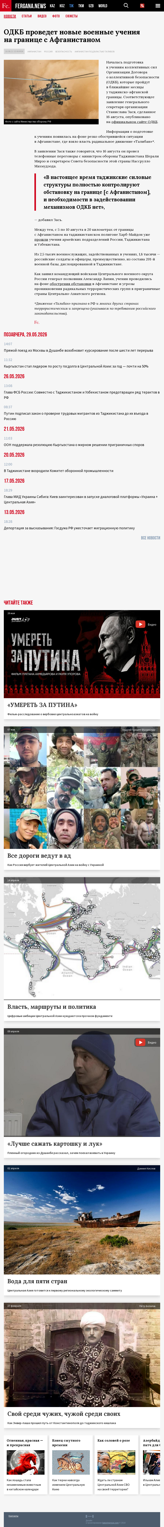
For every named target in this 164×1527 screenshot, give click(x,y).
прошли (41, 239)
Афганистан (34, 51)
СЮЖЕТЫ (72, 16)
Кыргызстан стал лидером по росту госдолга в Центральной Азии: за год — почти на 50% (76, 366)
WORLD (102, 5)
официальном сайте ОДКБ (134, 122)
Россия (48, 51)
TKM (81, 5)
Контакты (13, 1515)
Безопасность (63, 51)
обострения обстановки (70, 284)
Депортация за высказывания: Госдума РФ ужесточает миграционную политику (69, 528)
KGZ (62, 5)
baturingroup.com (110, 1523)
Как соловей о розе (113, 1440)
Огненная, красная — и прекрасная (25, 1442)
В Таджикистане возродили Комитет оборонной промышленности (58, 470)
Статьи (27, 16)
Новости (10, 16)
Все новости (150, 538)
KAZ (52, 5)
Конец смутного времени (66, 1442)
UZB (91, 5)
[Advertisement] (82, 571)
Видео (42, 16)
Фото (56, 16)
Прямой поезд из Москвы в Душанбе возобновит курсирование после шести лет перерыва (78, 350)
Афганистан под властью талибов (94, 51)
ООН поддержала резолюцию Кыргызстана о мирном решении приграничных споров (74, 444)
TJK (71, 5)
